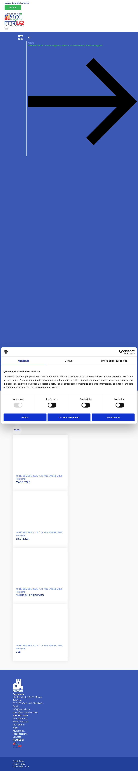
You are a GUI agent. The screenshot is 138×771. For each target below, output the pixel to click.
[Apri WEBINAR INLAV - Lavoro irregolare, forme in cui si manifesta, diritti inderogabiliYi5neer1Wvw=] (81, 100)
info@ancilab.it (20, 709)
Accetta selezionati (69, 417)
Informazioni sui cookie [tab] (114, 360)
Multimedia (18, 730)
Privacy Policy (19, 763)
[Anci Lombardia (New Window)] (13, 16)
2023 (17, 429)
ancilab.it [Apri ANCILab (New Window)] (25, 3)
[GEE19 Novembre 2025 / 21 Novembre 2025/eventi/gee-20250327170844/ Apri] (40, 622)
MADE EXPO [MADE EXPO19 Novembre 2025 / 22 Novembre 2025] (23, 482)
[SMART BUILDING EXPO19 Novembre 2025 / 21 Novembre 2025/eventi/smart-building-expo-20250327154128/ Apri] (40, 566)
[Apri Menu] (6, 28)
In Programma (20, 718)
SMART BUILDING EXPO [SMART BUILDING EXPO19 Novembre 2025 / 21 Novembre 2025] (30, 595)
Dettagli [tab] (69, 360)
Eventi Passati (20, 721)
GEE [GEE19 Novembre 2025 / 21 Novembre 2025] (18, 652)
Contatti (17, 736)
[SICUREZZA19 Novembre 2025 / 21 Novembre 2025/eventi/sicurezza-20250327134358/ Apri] (40, 509)
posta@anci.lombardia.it (25, 712)
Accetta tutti (113, 417)
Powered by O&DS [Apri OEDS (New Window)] (21, 766)
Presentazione (20, 733)
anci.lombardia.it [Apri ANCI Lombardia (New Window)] (12, 3)
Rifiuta (25, 417)
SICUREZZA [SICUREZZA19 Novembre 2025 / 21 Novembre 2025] (22, 539)
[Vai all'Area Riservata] (13, 7)
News (16, 727)
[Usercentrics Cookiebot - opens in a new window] (121, 352)
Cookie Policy (18, 761)
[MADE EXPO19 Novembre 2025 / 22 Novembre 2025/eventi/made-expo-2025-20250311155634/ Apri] (40, 453)
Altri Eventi (19, 724)
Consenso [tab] (23, 360)
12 (29, 37)
